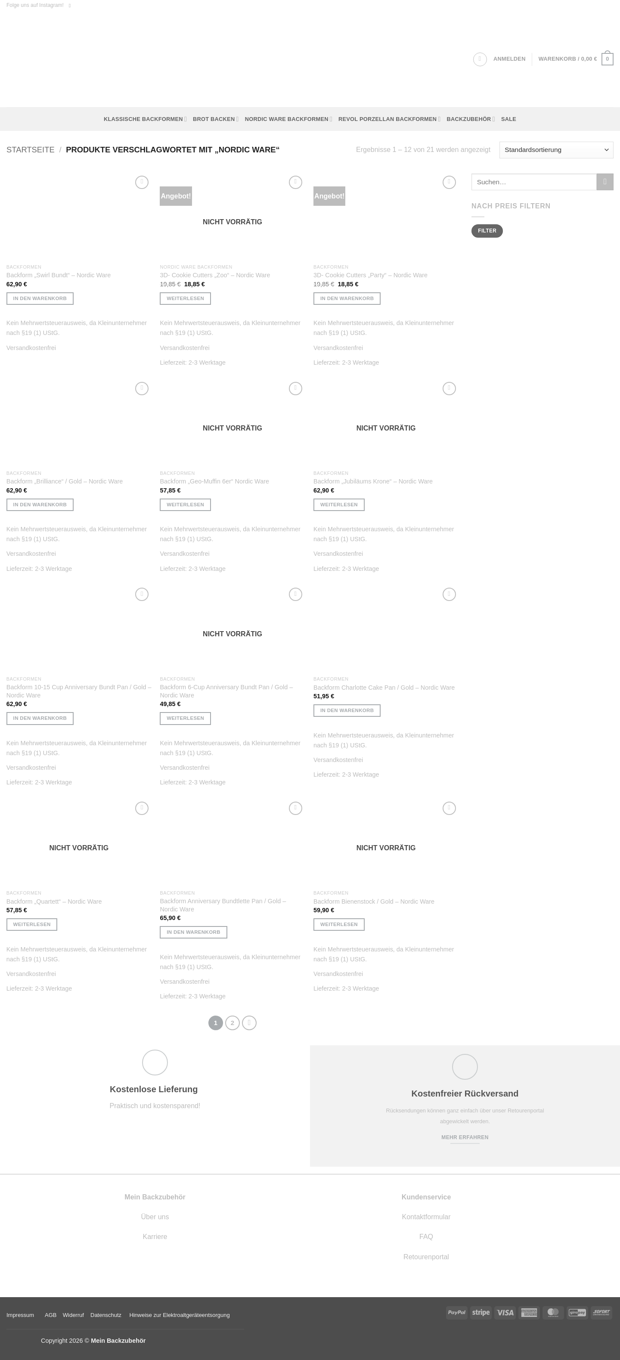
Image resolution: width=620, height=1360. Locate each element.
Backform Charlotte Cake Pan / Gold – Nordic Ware (384, 687)
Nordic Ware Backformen (288, 119)
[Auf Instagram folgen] (71, 6)
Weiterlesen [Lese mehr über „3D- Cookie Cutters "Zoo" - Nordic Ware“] (185, 298)
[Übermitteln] (605, 181)
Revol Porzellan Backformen (389, 119)
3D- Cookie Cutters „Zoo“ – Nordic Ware (215, 275)
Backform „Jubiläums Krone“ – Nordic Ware (373, 481)
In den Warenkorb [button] (40, 298)
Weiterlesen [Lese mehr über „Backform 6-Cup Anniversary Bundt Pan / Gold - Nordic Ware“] (185, 718)
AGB (50, 1315)
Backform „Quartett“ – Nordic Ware (54, 901)
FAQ (426, 1236)
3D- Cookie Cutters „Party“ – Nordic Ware (370, 275)
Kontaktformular (426, 1217)
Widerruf (73, 1315)
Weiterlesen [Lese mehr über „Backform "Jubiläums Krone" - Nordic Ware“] (339, 504)
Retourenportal (426, 1257)
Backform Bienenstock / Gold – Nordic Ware (373, 901)
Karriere (155, 1236)
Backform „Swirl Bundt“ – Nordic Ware (58, 275)
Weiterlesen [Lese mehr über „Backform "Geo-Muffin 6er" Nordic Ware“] (185, 504)
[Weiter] (249, 1023)
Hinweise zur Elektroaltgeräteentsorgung (180, 1315)
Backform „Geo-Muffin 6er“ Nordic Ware (214, 481)
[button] (509, 59)
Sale (508, 119)
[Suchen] (480, 59)
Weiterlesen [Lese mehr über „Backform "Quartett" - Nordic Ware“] (32, 924)
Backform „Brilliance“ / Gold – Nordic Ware (64, 481)
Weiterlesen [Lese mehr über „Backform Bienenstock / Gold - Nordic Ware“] (339, 924)
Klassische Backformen (145, 119)
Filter (487, 231)
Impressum (20, 1315)
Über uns (155, 1217)
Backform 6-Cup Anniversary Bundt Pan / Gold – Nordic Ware (226, 691)
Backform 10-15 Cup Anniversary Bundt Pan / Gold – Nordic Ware (79, 691)
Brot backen (216, 119)
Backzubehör (471, 119)
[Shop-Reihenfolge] (556, 150)
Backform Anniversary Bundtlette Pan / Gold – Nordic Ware (223, 905)
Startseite (30, 149)
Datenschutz (105, 1315)
